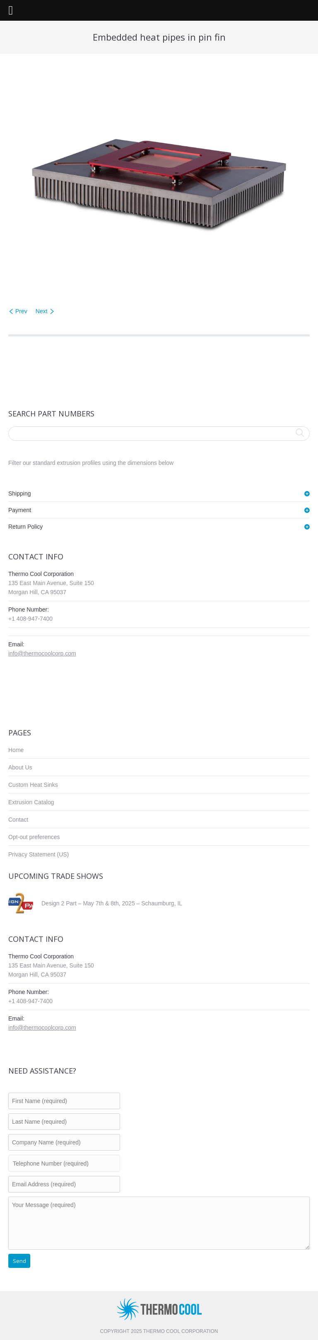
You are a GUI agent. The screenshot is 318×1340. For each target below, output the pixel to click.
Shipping (19, 493)
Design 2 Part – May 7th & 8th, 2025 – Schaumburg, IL (111, 903)
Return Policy (25, 526)
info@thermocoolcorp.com (42, 653)
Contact (18, 819)
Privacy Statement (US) (38, 854)
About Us (20, 767)
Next (42, 311)
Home (16, 750)
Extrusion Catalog (31, 802)
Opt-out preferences (34, 837)
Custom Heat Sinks (33, 784)
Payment (19, 510)
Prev (21, 311)
